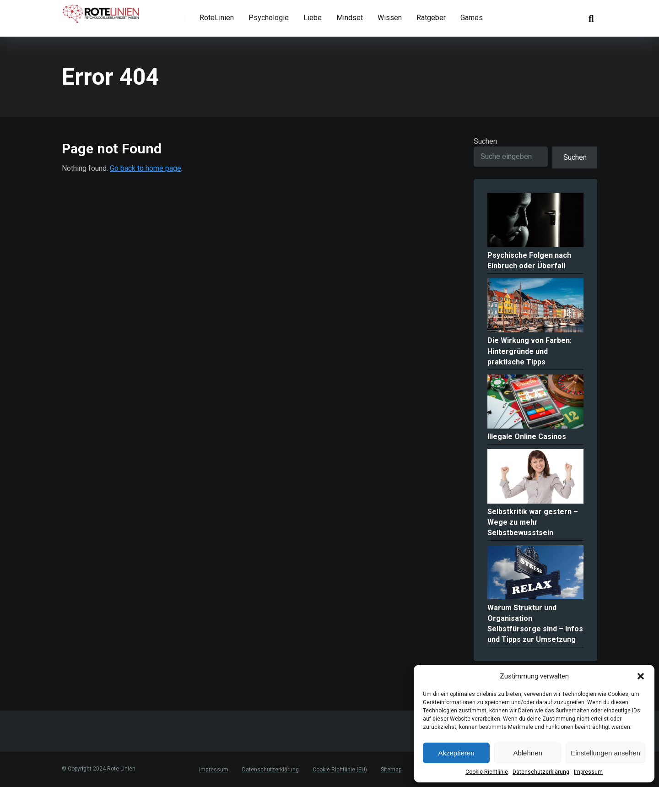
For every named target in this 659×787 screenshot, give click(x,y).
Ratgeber (431, 17)
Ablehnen (527, 753)
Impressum (588, 772)
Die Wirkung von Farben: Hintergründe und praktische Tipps (529, 351)
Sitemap (390, 769)
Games (471, 17)
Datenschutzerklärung (541, 772)
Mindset (349, 17)
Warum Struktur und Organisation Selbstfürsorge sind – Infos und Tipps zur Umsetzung (535, 623)
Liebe (312, 17)
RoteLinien (217, 17)
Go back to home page (145, 168)
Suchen (485, 141)
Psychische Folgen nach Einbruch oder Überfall (529, 260)
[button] (640, 676)
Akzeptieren (456, 753)
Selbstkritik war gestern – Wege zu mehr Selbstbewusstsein (532, 522)
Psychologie (268, 17)
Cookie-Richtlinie (486, 772)
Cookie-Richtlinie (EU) (339, 769)
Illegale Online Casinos (526, 436)
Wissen (390, 17)
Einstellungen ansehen (605, 753)
